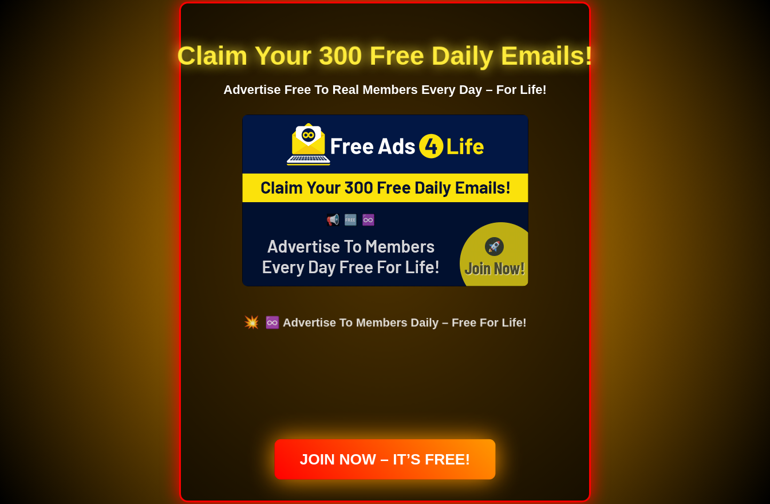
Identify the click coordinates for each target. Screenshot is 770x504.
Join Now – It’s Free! (385, 459)
